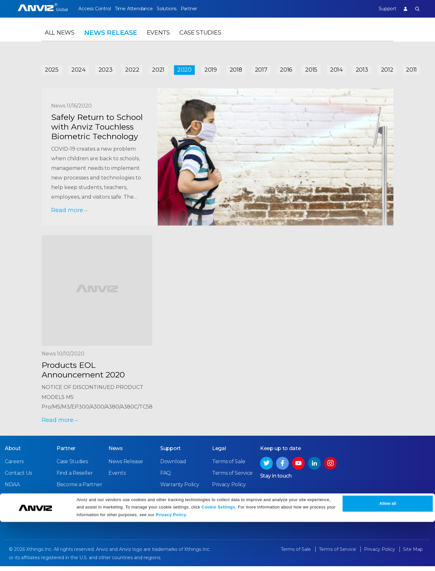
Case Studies (200, 40)
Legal (219, 454)
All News (60, 40)
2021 (158, 67)
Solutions (176, 9)
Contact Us (18, 478)
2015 (311, 67)
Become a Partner (79, 490)
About (13, 454)
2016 (286, 67)
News (115, 454)
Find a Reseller (75, 478)
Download (173, 467)
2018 (236, 67)
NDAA (12, 490)
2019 (210, 67)
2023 (106, 67)
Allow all (387, 552)
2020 (184, 67)
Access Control (94, 9)
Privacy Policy (171, 563)
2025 (52, 67)
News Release (125, 467)
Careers (14, 467)
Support (382, 9)
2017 (261, 67)
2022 (132, 67)
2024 (78, 67)
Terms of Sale (228, 467)
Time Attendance (139, 9)
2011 (411, 67)
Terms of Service (232, 478)
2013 (362, 67)
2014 (336, 67)
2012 (387, 67)
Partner (204, 9)
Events (158, 40)
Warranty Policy (179, 490)
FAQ (165, 478)
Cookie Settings (218, 555)
